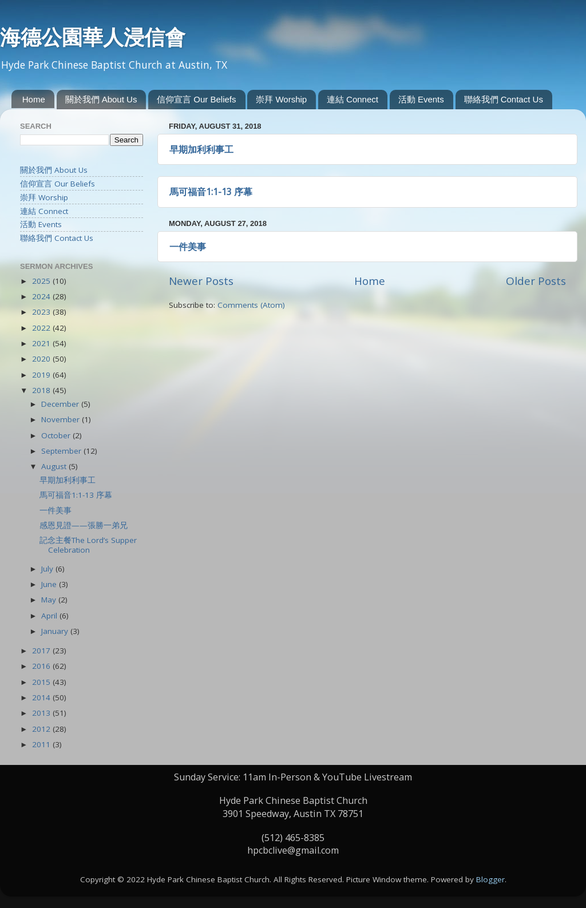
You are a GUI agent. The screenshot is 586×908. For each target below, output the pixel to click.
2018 (42, 390)
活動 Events (421, 99)
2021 (42, 343)
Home (33, 99)
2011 (42, 744)
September (62, 451)
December (61, 404)
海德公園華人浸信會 (92, 37)
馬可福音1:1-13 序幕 (210, 191)
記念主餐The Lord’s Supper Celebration (88, 544)
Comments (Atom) (251, 305)
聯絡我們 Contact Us (503, 99)
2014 (42, 697)
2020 (42, 359)
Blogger (490, 879)
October (57, 435)
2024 (42, 296)
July (48, 569)
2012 (42, 729)
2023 (42, 312)
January (55, 631)
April (50, 615)
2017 (42, 650)
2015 (42, 682)
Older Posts (536, 280)
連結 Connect (352, 99)
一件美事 (187, 246)
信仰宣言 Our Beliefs (196, 99)
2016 (42, 666)
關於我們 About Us (101, 99)
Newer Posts (201, 280)
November (61, 419)
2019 (42, 375)
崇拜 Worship (281, 99)
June (50, 584)
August (55, 466)
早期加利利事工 (201, 149)
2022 (42, 328)
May (49, 599)
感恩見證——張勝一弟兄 (83, 525)
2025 (42, 281)
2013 (42, 713)
